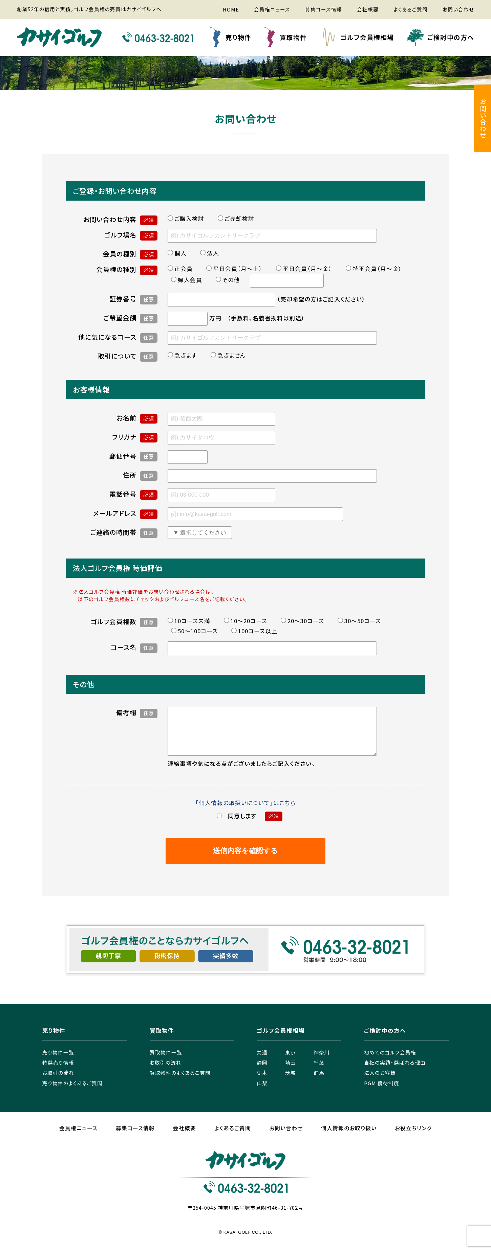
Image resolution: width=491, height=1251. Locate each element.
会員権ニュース (272, 9)
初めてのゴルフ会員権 (390, 1061)
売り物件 (238, 37)
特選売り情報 (58, 1071)
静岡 (262, 1071)
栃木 (262, 1082)
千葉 (319, 1071)
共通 (262, 1061)
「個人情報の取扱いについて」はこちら (245, 812)
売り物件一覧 (58, 1061)
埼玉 (290, 1071)
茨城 (290, 1082)
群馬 (319, 1082)
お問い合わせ (458, 9)
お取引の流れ (58, 1082)
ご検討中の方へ (450, 37)
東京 (290, 1061)
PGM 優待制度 (381, 1092)
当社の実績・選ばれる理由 (395, 1071)
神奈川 (322, 1061)
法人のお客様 (380, 1082)
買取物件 (293, 37)
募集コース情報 (323, 9)
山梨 (262, 1092)
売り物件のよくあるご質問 (72, 1092)
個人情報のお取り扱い (349, 1137)
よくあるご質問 (410, 9)
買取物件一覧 (166, 1061)
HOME (231, 9)
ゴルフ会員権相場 (367, 37)
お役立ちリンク (413, 1137)
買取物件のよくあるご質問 (180, 1082)
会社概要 (368, 9)
